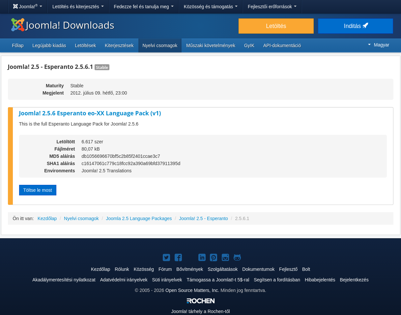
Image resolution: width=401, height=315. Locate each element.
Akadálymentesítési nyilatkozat (63, 279)
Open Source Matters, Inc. (192, 290)
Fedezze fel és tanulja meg (144, 6)
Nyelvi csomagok (160, 45)
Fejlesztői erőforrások (272, 6)
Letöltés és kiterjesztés (78, 6)
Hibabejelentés (320, 279)
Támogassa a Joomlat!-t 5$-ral (217, 279)
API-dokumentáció (282, 45)
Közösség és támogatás (211, 6)
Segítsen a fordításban (277, 279)
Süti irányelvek (167, 279)
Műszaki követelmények (210, 45)
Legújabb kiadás (49, 45)
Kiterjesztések (119, 45)
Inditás (355, 26)
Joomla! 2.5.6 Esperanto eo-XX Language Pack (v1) (90, 113)
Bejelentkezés (354, 279)
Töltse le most (37, 190)
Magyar (378, 44)
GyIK (249, 45)
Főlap (18, 45)
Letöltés (276, 26)
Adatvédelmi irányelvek (124, 279)
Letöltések (85, 45)
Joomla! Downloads (62, 25)
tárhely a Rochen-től (200, 311)
